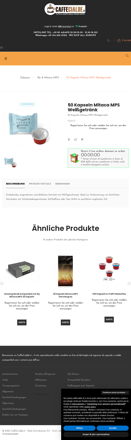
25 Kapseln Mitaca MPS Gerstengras (65, 295)
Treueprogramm (10, 386)
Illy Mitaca (73, 374)
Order (5, 380)
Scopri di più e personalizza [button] (96, 434)
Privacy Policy (42, 394)
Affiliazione (41, 380)
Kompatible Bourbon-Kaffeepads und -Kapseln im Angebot (81, 386)
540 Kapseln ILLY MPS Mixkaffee (109, 293)
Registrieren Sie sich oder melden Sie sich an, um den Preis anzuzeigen (22, 306)
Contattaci (40, 386)
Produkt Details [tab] (40, 183)
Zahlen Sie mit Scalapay (15, 415)
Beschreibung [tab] (15, 183)
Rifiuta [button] (79, 428)
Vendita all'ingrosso (45, 374)
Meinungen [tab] (62, 183)
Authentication (10, 374)
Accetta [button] (112, 428)
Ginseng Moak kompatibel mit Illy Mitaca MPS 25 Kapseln (22, 295)
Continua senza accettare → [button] (115, 392)
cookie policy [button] (90, 407)
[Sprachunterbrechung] (2, 48)
